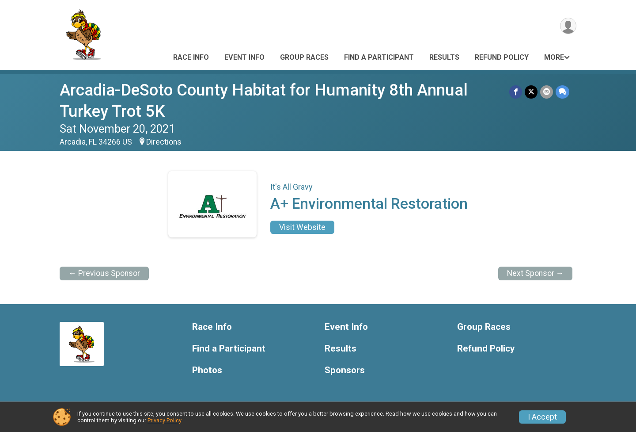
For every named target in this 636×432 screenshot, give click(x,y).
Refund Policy (502, 57)
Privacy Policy (164, 420)
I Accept (542, 417)
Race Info (191, 57)
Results (444, 57)
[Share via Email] (546, 91)
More (554, 57)
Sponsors (345, 370)
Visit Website (302, 227)
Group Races (304, 57)
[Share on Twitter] (531, 91)
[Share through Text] (562, 91)
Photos (207, 370)
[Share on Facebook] (515, 91)
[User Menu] (568, 26)
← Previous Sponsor (104, 273)
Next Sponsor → (535, 273)
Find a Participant (379, 57)
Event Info (244, 57)
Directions (164, 142)
